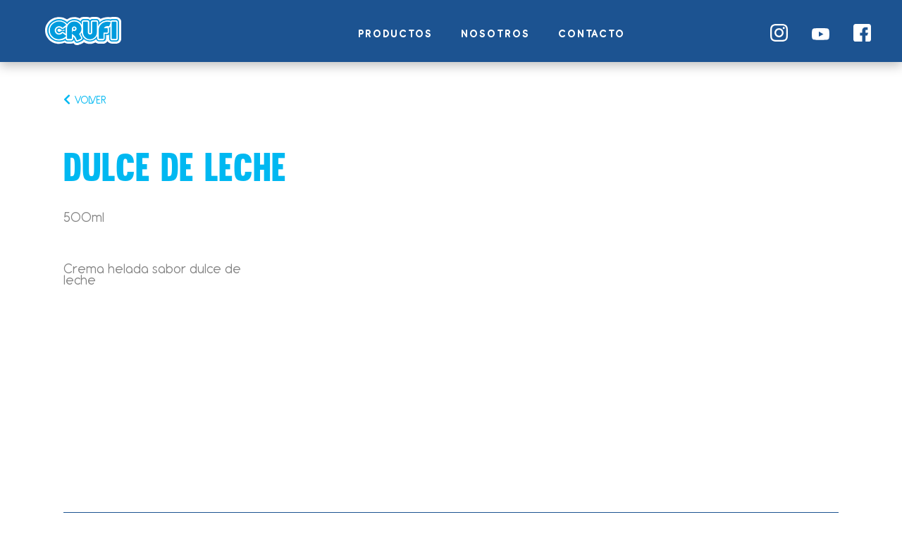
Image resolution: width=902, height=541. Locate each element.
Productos (395, 33)
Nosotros (495, 33)
